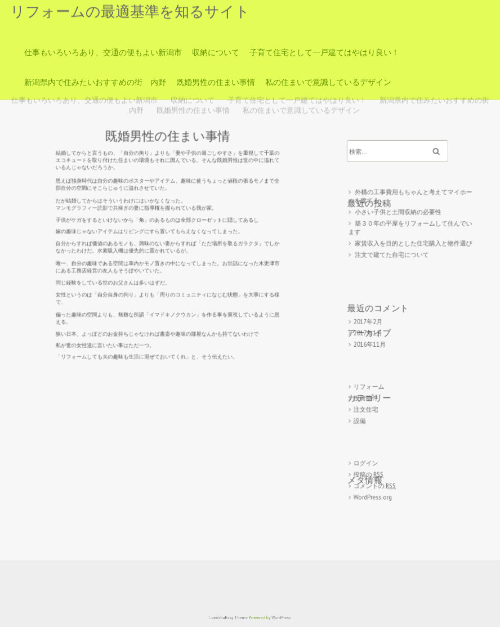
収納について (215, 52)
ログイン (369, 451)
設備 (363, 412)
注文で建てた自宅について (393, 261)
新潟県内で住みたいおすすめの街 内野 (95, 82)
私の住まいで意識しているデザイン (328, 82)
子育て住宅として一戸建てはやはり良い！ (324, 52)
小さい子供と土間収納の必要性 (399, 222)
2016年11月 (372, 342)
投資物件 (369, 391)
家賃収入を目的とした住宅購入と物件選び (413, 250)
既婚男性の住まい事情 (215, 82)
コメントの (377, 472)
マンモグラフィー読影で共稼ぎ (104, 211)
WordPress (274, 618)
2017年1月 (371, 332)
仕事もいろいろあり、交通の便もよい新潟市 (103, 52)
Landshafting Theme (233, 618)
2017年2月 (371, 321)
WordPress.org (375, 482)
